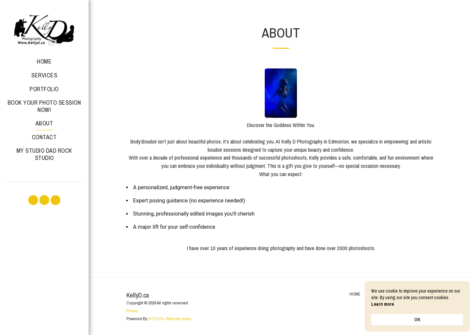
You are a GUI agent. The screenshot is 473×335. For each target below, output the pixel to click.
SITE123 (155, 319)
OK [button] (417, 319)
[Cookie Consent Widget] (417, 306)
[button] (33, 200)
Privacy (132, 311)
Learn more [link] (382, 304)
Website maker (179, 319)
